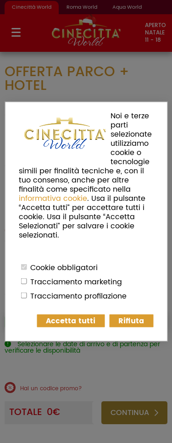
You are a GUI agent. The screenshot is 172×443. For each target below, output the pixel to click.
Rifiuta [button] (131, 321)
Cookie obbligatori (64, 268)
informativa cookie (53, 199)
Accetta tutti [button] (70, 321)
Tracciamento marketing (76, 282)
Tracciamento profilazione (78, 296)
